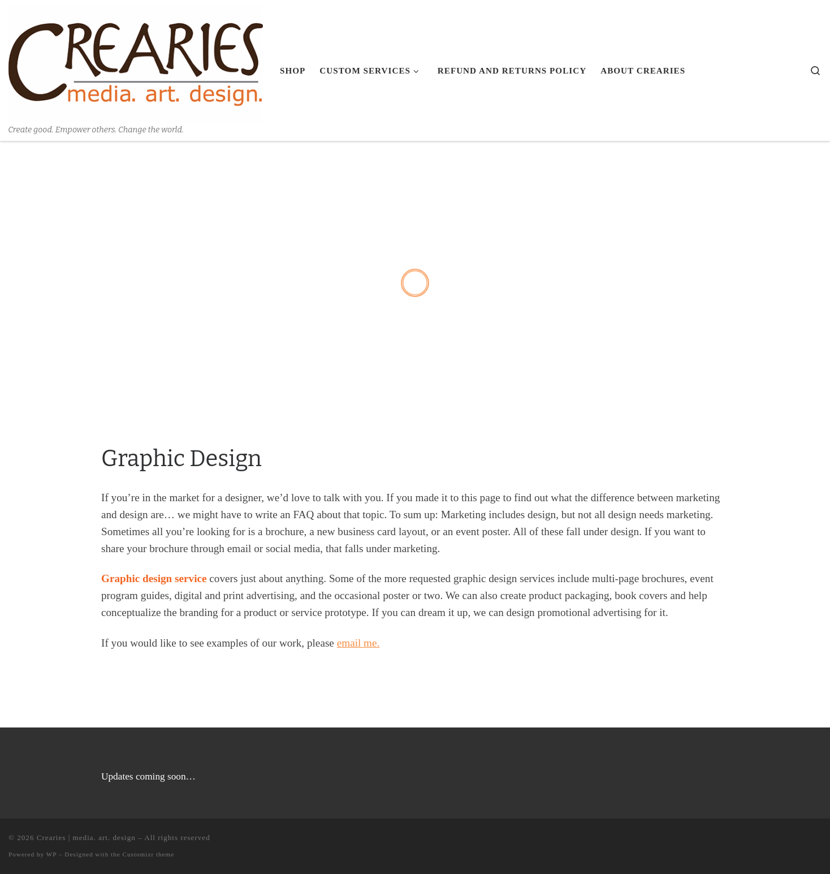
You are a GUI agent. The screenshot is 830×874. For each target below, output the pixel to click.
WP (51, 854)
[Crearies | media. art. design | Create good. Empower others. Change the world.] (135, 62)
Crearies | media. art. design (86, 837)
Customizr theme (149, 854)
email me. (358, 643)
